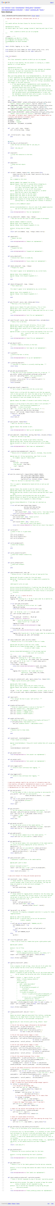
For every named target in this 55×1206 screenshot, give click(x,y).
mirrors (7, 8)
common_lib (34, 10)
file (33, 15)
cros (13, 8)
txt (48, 1203)
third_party (29, 8)
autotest (37, 8)
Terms (18, 1203)
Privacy (13, 1203)
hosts (42, 10)
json (52, 1203)
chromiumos (20, 8)
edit (37, 15)
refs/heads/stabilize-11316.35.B (12, 10)
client (27, 10)
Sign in (51, 2)
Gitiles (9, 1203)
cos (3, 8)
